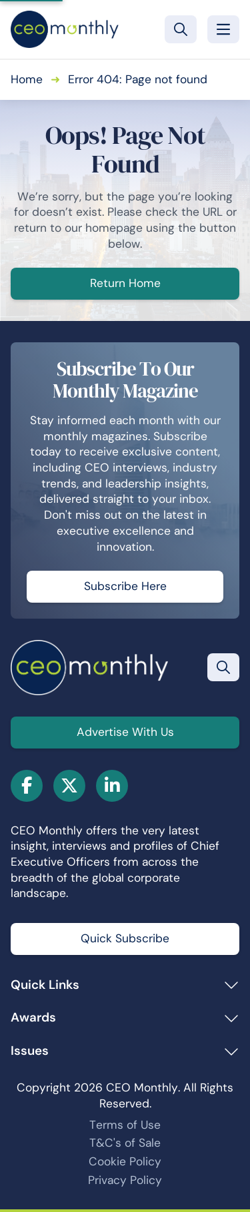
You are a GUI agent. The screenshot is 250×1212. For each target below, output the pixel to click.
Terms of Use (125, 1124)
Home (27, 79)
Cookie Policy (125, 1161)
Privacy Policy (125, 1180)
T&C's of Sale (125, 1142)
